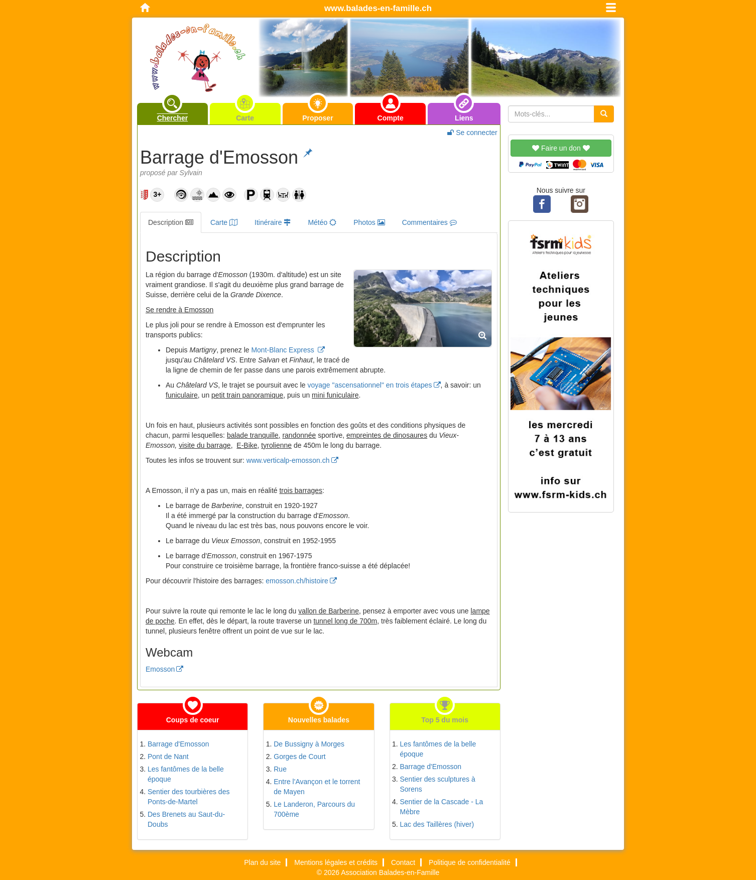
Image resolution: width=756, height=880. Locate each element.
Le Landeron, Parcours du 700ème (314, 809)
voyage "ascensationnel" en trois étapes (370, 385)
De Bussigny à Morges (309, 744)
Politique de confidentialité (470, 862)
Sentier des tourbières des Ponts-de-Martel (188, 797)
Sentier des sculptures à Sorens (437, 784)
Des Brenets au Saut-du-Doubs (186, 819)
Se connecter (472, 133)
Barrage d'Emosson (178, 744)
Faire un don (560, 148)
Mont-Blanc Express (283, 350)
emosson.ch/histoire (297, 581)
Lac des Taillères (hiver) (437, 824)
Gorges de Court (300, 756)
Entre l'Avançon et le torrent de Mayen (317, 787)
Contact (403, 862)
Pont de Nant (168, 756)
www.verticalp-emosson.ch (288, 460)
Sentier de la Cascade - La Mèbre (441, 807)
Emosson (160, 669)
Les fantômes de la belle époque (186, 774)
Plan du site (262, 862)
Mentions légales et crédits (335, 862)
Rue (280, 769)
